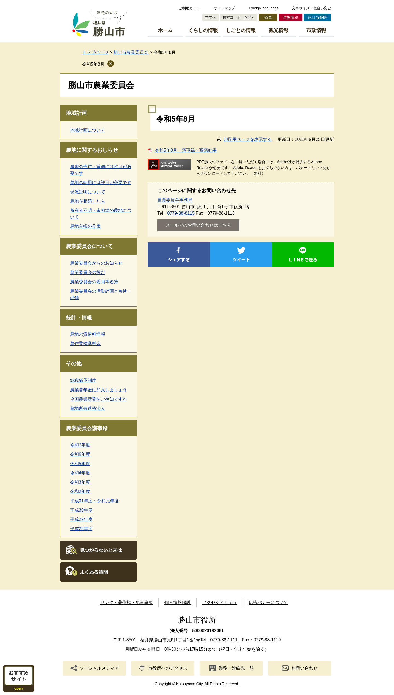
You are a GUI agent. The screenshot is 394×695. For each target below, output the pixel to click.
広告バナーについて (268, 602)
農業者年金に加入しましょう (98, 389)
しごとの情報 (241, 30)
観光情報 (278, 30)
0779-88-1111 (223, 640)
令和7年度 (80, 445)
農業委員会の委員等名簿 (94, 281)
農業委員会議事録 (87, 428)
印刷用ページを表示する (248, 139)
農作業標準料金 (85, 343)
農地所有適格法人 (87, 408)
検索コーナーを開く (239, 17)
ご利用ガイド (189, 8)
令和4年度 (80, 473)
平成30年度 (81, 510)
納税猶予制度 (83, 380)
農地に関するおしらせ (92, 150)
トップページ (95, 52)
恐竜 (268, 17)
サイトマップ (224, 8)
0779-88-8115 (181, 213)
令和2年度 (80, 491)
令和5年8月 (93, 64)
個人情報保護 (177, 602)
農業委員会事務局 (174, 200)
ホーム (165, 30)
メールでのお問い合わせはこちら (198, 225)
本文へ (210, 17)
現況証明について (87, 191)
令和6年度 (80, 454)
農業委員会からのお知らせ (96, 263)
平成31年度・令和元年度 (94, 500)
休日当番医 (317, 17)
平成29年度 (81, 519)
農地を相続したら (87, 201)
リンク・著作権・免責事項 (126, 602)
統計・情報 (79, 317)
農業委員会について (89, 246)
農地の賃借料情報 (87, 334)
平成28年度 (81, 528)
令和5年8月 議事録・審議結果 (186, 150)
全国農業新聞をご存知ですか (98, 399)
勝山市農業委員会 (130, 52)
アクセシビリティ (219, 602)
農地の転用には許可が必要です (100, 182)
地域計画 (76, 113)
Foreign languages (263, 8)
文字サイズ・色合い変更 (311, 8)
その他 (74, 363)
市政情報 (316, 30)
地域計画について (87, 130)
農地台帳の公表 (85, 226)
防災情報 (290, 17)
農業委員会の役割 (87, 272)
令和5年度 (80, 463)
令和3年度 (80, 482)
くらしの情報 (203, 30)
